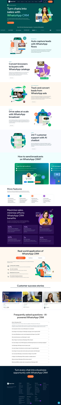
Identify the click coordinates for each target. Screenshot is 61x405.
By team (28, 398)
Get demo (50, 1)
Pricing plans (36, 398)
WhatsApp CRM (29, 384)
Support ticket (45, 387)
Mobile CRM (28, 389)
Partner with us (21, 387)
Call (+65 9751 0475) (45, 384)
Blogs (26, 1)
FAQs (35, 393)
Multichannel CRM (29, 387)
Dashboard (28, 390)
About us (20, 384)
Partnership (44, 388)
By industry (28, 399)
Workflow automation (30, 393)
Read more (6, 305)
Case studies (20, 390)
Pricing (32, 1)
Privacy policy (20, 389)
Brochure (36, 394)
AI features (29, 403)
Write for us (44, 389)
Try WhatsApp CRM (10, 22)
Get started (30, 376)
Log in (45, 1)
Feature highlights (37, 384)
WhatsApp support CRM (30, 394)
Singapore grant (37, 389)
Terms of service (21, 393)
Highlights (40, 1)
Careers (29, 1)
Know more (11, 78)
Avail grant (36, 399)
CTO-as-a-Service (37, 390)
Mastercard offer (37, 400)
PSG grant (36, 1)
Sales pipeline (29, 388)
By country (28, 400)
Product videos (37, 388)
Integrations (36, 387)
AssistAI (18, 1)
